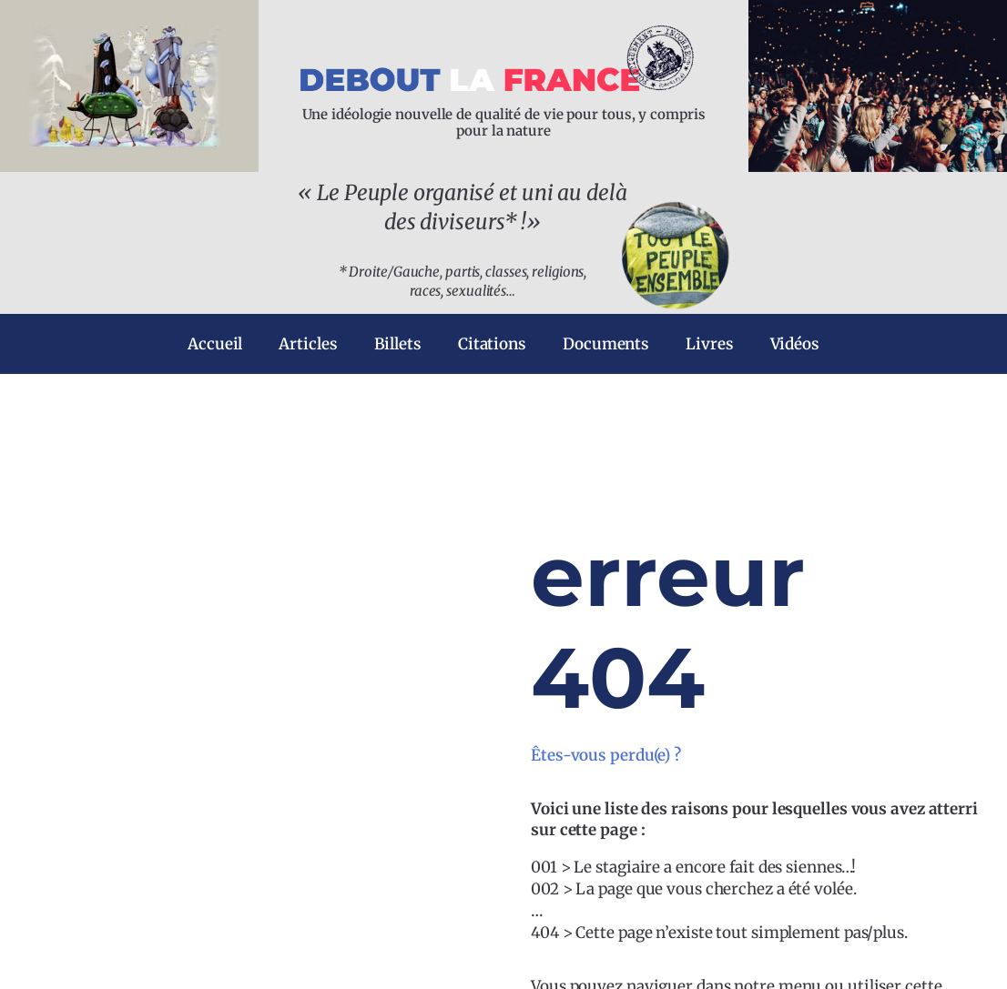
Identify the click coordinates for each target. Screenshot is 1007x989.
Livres (709, 344)
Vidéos (794, 344)
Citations (492, 344)
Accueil (215, 344)
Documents (606, 344)
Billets (398, 344)
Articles (308, 344)
